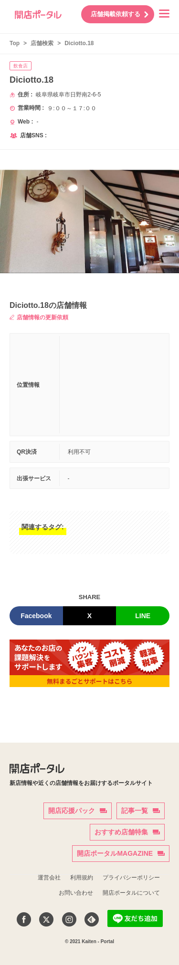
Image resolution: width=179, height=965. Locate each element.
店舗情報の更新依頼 (39, 317)
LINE (142, 616)
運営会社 (49, 877)
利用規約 (81, 877)
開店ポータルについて (131, 892)
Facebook (36, 616)
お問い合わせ (76, 892)
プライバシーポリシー (131, 877)
